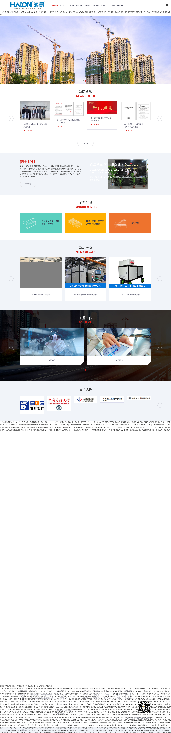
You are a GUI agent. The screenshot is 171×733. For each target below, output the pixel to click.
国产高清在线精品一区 (146, 731)
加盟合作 (104, 5)
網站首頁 (55, 5)
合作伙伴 (96, 431)
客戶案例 (96, 434)
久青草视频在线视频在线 (37, 731)
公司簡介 (23, 431)
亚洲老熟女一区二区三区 (129, 731)
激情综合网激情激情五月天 (77, 724)
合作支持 (107, 431)
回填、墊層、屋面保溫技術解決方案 (42, 434)
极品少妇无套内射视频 (83, 729)
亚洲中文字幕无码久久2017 (66, 729)
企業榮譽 (23, 440)
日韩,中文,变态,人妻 (51, 724)
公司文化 (23, 434)
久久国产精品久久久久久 (100, 729)
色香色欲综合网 (133, 729)
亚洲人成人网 (43, 726)
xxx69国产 (49, 731)
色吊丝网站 (34, 726)
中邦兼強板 (60, 450)
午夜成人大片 (63, 724)
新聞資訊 (88, 5)
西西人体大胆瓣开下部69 (152, 724)
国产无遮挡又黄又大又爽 (35, 724)
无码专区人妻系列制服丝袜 (118, 729)
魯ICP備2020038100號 (138, 456)
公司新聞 (85, 431)
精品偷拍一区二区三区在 (147, 729)
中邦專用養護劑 (62, 440)
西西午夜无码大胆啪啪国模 (9, 731)
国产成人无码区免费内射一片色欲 (127, 726)
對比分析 (33, 437)
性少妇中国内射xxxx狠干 (96, 724)
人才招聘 (112, 5)
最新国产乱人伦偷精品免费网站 (132, 724)
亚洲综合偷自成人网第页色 (47, 729)
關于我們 (63, 5)
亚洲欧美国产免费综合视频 (20, 726)
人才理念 (117, 434)
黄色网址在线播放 (145, 726)
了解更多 (85, 143)
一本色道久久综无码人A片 (28, 729)
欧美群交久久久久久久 (107, 726)
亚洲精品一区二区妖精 (91, 726)
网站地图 (5, 475)
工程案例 (96, 5)
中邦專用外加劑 (62, 437)
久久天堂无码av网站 (76, 726)
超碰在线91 (58, 731)
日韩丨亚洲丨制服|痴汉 (162, 731)
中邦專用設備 (61, 431)
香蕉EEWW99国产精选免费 (111, 731)
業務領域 (71, 5)
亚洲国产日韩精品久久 (159, 726)
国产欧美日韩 (23, 731)
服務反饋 (128, 434)
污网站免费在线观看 (164, 729)
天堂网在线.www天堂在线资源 (90, 731)
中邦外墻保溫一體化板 (64, 447)
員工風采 (23, 443)
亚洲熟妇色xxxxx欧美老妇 (71, 731)
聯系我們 (120, 5)
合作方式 (107, 434)
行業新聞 (85, 434)
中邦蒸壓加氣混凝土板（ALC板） (68, 443)
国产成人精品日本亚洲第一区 (58, 726)
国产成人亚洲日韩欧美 (113, 724)
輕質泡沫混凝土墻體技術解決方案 (41, 431)
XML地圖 (148, 456)
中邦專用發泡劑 (62, 434)
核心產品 (79, 5)
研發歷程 (23, 437)
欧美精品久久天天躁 (19, 724)
